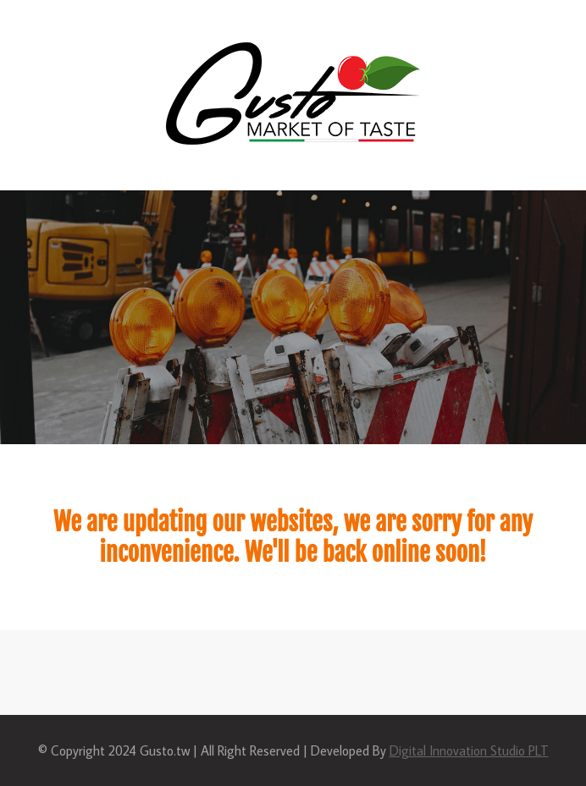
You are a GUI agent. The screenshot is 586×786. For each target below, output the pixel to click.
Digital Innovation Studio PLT (469, 750)
